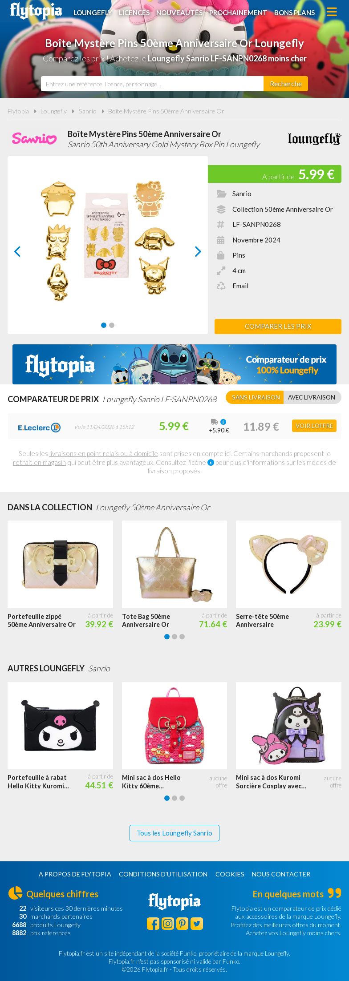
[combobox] (152, 83)
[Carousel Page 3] (182, 636)
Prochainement (239, 12)
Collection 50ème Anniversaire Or (282, 209)
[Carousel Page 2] (111, 325)
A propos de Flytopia (75, 874)
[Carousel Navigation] (108, 251)
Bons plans (295, 12)
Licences (134, 12)
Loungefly (93, 12)
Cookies (229, 874)
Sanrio (88, 111)
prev (27, 253)
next (188, 253)
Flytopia (36, 11)
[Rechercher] (286, 83)
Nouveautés (180, 12)
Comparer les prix (278, 326)
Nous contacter (281, 874)
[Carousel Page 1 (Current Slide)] (103, 325)
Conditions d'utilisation (163, 874)
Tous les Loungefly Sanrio (174, 833)
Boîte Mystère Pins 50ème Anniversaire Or (166, 111)
